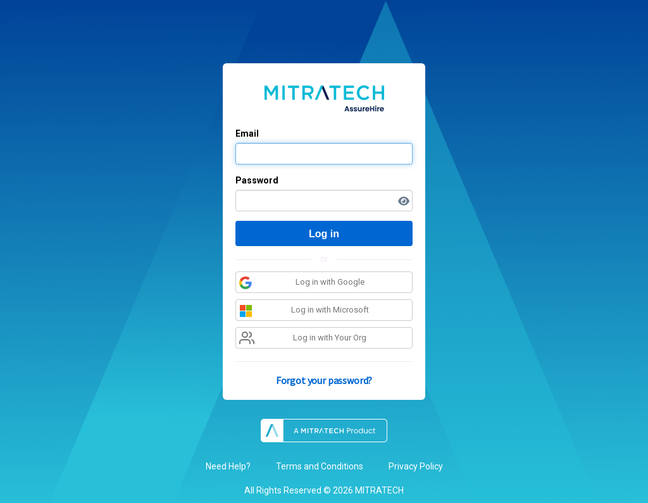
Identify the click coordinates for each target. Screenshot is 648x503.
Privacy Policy (416, 466)
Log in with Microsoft (304, 312)
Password (256, 180)
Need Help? (228, 466)
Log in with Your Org (302, 339)
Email (247, 133)
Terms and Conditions (319, 466)
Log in (324, 233)
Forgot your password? (324, 380)
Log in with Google (301, 282)
